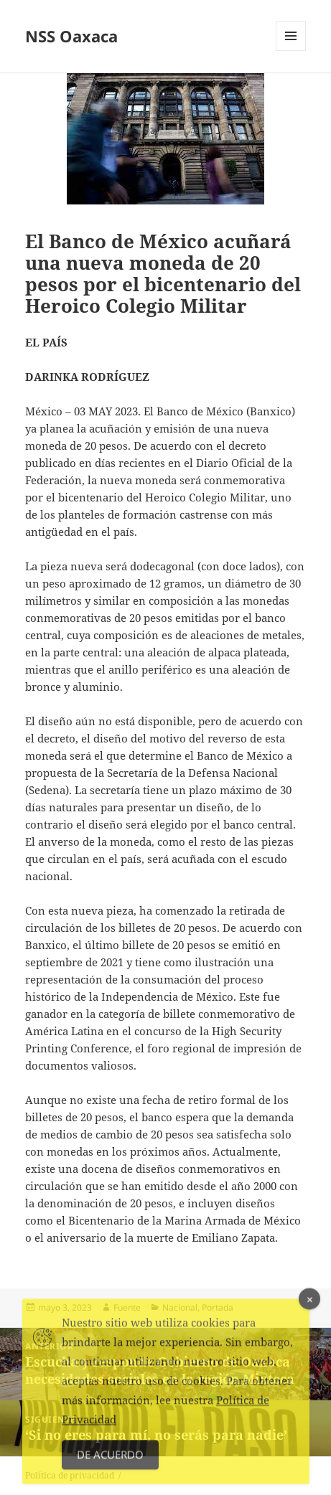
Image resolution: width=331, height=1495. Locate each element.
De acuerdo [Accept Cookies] (110, 1458)
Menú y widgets (291, 50)
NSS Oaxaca (71, 36)
